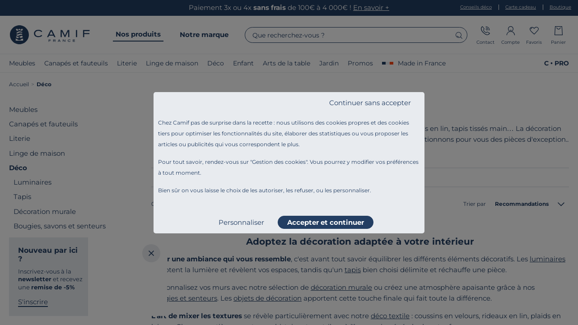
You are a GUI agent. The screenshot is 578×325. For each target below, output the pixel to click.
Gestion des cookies (279, 161)
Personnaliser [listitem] (241, 222)
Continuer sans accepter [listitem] (370, 102)
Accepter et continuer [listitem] (325, 222)
